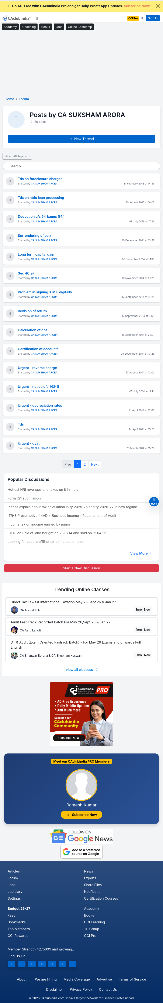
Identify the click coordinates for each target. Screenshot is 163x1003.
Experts (90, 878)
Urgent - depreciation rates (40, 405)
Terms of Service (132, 979)
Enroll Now (142, 609)
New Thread (81, 139)
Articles (14, 871)
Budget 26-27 (19, 908)
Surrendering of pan (34, 235)
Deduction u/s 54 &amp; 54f (41, 216)
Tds (21, 424)
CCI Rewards (18, 936)
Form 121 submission (24, 498)
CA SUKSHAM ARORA (44, 183)
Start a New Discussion (81, 568)
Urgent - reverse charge (37, 368)
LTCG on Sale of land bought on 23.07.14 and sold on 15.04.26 (57, 533)
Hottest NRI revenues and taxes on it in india (43, 489)
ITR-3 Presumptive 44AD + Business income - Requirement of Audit (62, 515)
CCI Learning (94, 922)
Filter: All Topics (16, 156)
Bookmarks (17, 922)
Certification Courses (101, 898)
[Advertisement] (81, 63)
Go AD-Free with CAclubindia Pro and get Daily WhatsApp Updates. (78, 6)
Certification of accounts (38, 349)
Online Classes (81, 589)
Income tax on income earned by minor (39, 524)
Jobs (59, 27)
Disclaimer (54, 989)
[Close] (158, 6)
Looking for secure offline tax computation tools (46, 542)
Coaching (29, 27)
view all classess (82, 669)
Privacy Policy (81, 989)
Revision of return (32, 311)
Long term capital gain (36, 254)
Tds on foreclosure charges (40, 179)
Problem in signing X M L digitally (45, 292)
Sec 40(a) (26, 273)
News (88, 871)
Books (45, 27)
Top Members (19, 929)
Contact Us (108, 989)
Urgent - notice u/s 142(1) (38, 386)
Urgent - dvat (28, 443)
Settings (14, 898)
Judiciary (15, 891)
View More (141, 553)
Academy (10, 27)
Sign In (152, 18)
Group (91, 929)
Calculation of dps (33, 330)
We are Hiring (46, 979)
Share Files (93, 885)
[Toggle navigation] (37, 18)
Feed (11, 915)
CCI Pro (90, 936)
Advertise (104, 979)
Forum (13, 878)
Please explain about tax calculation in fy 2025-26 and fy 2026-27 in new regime (72, 507)
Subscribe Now (81, 815)
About (22, 979)
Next (94, 464)
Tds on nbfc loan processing (41, 198)
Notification (93, 891)
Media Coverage (76, 979)
